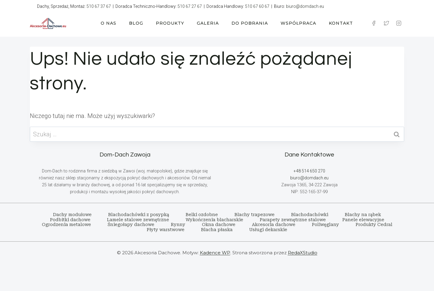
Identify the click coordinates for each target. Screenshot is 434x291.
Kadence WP (215, 252)
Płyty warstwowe (165, 229)
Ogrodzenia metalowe (66, 224)
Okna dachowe (218, 224)
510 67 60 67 (257, 6)
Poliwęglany (325, 224)
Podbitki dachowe (70, 219)
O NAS (108, 23)
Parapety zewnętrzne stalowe (293, 219)
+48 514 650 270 (309, 171)
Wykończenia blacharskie (214, 219)
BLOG (136, 23)
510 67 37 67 (98, 6)
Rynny (178, 224)
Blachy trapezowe (254, 214)
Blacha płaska (217, 229)
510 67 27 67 (190, 6)
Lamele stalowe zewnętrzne (138, 219)
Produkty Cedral (374, 224)
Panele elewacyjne (363, 219)
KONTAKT (341, 23)
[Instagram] (398, 23)
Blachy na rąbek (363, 214)
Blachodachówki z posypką (138, 214)
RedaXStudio (302, 252)
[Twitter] (386, 23)
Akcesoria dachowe (273, 224)
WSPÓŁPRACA (298, 23)
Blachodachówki (309, 214)
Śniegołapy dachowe (131, 224)
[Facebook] (373, 23)
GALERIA (208, 23)
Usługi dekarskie (268, 229)
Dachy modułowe (72, 214)
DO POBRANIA (249, 23)
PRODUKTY (170, 23)
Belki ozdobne (202, 214)
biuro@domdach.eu (305, 6)
